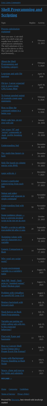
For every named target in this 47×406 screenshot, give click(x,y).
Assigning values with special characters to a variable (11, 240)
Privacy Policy (23, 394)
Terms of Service (8, 394)
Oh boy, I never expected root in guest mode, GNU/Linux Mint (12, 86)
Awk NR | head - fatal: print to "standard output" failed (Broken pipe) (13, 283)
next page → (6, 378)
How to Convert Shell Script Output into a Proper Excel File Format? (13, 349)
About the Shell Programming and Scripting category (9, 64)
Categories (13, 389)
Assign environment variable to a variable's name (11, 271)
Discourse (15, 400)
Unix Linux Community (11, 2)
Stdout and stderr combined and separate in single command (13, 196)
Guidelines (24, 389)
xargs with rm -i (8, 173)
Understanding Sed (10, 145)
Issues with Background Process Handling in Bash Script (13, 361)
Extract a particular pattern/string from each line (12, 184)
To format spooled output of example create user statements (13, 98)
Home (3, 389)
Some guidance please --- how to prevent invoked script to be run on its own (13, 218)
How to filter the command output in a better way (11, 110)
